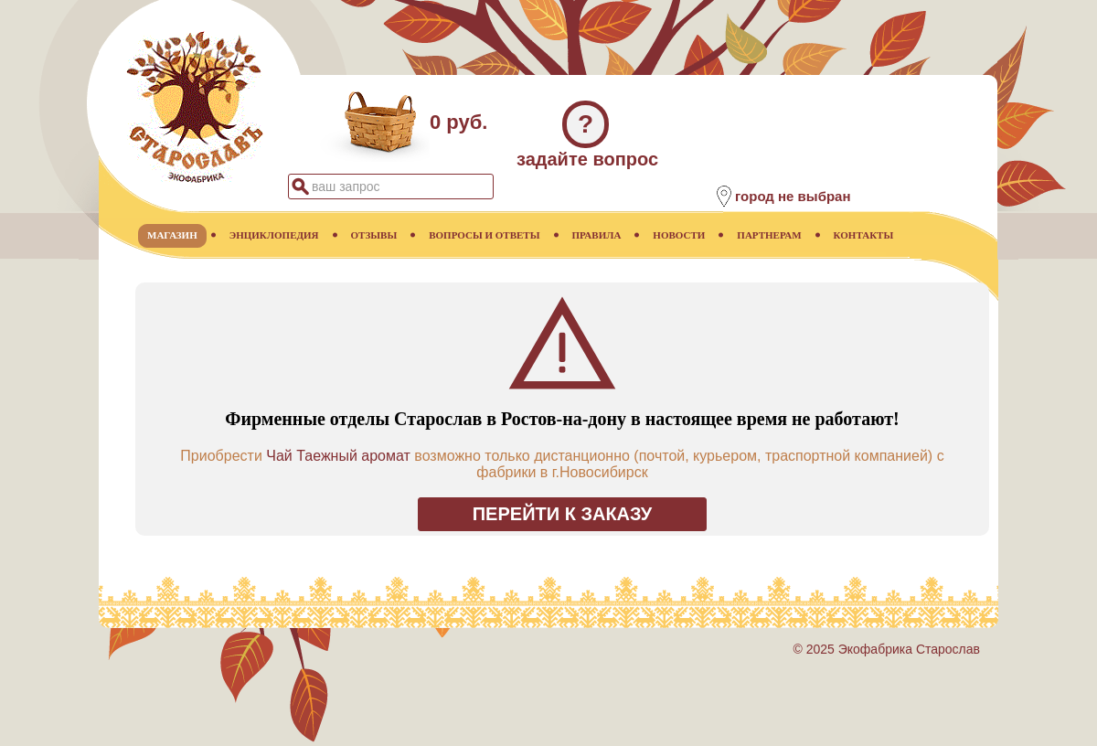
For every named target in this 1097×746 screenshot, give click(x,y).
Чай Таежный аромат (338, 456)
